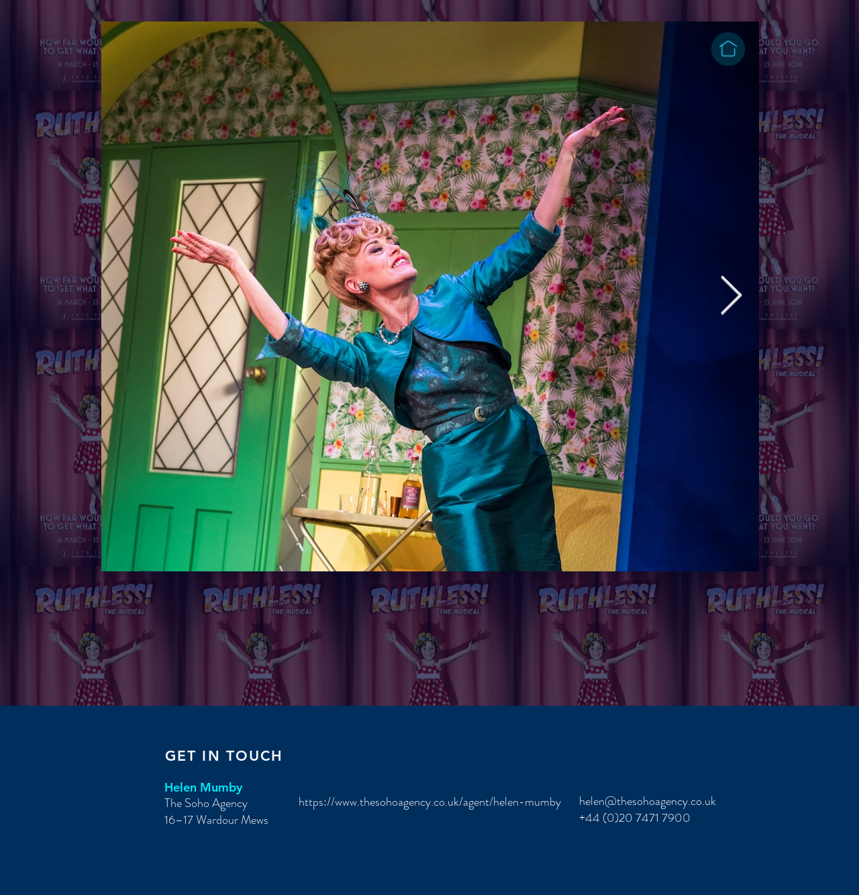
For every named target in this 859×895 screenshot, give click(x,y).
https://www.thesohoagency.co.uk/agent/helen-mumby (430, 801)
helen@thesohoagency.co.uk (647, 801)
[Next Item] (731, 296)
